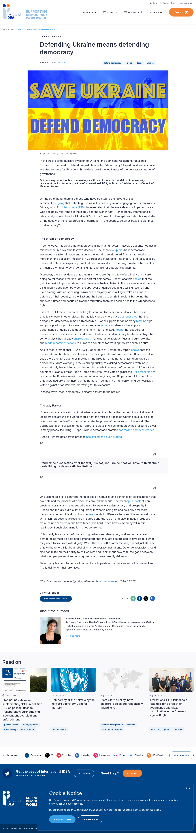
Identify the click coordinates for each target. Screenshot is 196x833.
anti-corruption (27, 729)
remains (141, 321)
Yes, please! (84, 773)
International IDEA (73, 207)
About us (88, 12)
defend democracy (112, 63)
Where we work (133, 12)
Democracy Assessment (55, 598)
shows (136, 279)
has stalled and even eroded (136, 430)
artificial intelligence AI (112, 725)
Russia (139, 63)
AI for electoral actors (112, 729)
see (90, 514)
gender (167, 729)
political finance (11, 725)
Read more (74, 635)
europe (128, 63)
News (12, 29)
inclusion (155, 729)
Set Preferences (90, 819)
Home (4, 29)
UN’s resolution (142, 371)
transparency (10, 729)
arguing (59, 203)
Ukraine (150, 63)
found (119, 329)
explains (118, 250)
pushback (134, 501)
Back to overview (51, 36)
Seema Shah (62, 62)
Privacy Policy (81, 800)
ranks (70, 216)
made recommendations (60, 343)
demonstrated (128, 316)
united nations (59, 729)
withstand (106, 325)
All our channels (181, 755)
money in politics (30, 725)
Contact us (132, 773)
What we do (110, 12)
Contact (154, 12)
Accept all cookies (62, 819)
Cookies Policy (61, 800)
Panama (178, 729)
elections (131, 725)
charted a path (82, 338)
